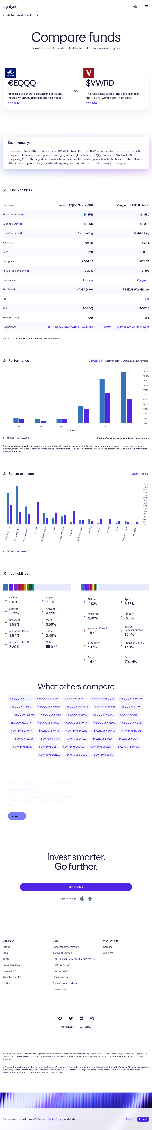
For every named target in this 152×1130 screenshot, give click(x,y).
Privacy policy (60, 971)
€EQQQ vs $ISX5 (131, 706)
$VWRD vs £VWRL (49, 730)
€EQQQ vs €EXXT (75, 698)
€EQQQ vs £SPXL (24, 714)
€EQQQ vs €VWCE (77, 706)
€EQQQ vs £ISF (129, 714)
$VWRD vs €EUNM (104, 730)
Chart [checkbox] (134, 473)
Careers (107, 946)
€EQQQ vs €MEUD (105, 722)
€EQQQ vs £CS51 (105, 706)
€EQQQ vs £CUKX (21, 722)
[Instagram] (92, 1018)
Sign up (17, 816)
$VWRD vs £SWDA (128, 746)
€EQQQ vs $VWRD (49, 706)
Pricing (7, 946)
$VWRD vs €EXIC (22, 746)
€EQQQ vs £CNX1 (20, 698)
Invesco (88, 280)
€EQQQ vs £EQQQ (103, 698)
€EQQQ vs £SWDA (77, 722)
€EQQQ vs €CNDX (47, 698)
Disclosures (59, 989)
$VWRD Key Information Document (126, 327)
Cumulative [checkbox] (95, 360)
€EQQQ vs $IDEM (21, 706)
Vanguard (143, 280)
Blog (5, 952)
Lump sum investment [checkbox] (135, 360)
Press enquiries (11, 965)
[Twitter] (70, 1018)
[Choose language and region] (135, 6)
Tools (6, 958)
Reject (130, 1119)
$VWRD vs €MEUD (77, 754)
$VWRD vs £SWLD (100, 746)
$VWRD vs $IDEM (131, 730)
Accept (143, 1119)
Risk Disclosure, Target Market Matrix (74, 958)
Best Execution (61, 965)
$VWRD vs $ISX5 (50, 738)
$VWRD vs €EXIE (103, 754)
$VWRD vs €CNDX (49, 754)
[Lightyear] (11, 7)
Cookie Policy (55, 1119)
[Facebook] (60, 1018)
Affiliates (108, 952)
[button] (37, 83)
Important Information (66, 946)
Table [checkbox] (145, 473)
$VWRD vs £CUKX (73, 746)
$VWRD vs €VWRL (76, 730)
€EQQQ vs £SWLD (49, 722)
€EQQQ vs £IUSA (51, 714)
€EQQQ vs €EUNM (131, 698)
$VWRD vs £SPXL (76, 738)
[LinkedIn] (81, 1018)
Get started (76, 887)
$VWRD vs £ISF (48, 746)
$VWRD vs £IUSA (102, 738)
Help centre (9, 971)
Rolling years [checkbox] (112, 360)
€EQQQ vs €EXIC (103, 714)
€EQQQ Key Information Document (70, 327)
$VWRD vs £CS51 (24, 738)
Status (7, 983)
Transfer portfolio (13, 977)
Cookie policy (60, 977)
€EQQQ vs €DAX (77, 714)
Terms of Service (62, 952)
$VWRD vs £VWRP (21, 730)
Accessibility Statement (67, 983)
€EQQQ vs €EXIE (131, 722)
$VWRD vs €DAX (128, 738)
